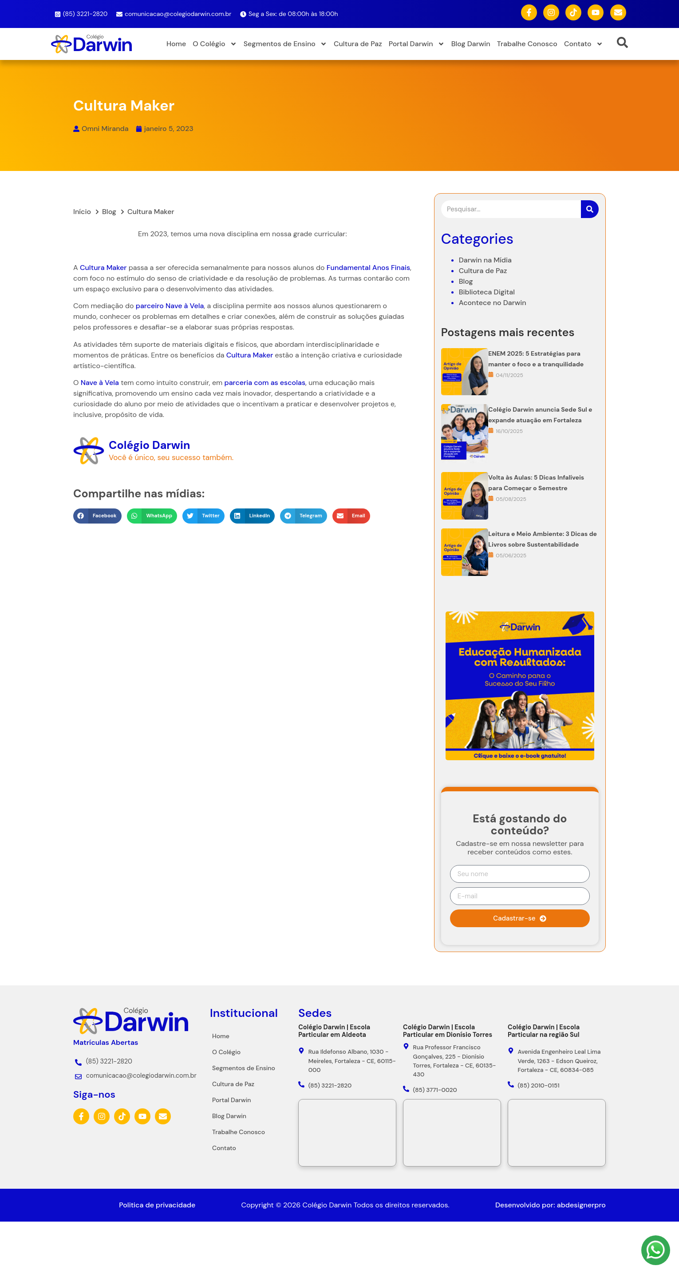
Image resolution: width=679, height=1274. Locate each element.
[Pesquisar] (590, 252)
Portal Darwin (417, 44)
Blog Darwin (470, 43)
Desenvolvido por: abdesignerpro (550, 1205)
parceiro (130, 305)
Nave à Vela (165, 305)
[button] (78, 516)
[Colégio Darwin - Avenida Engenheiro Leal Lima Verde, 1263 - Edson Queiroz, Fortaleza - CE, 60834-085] (556, 1132)
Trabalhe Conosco (527, 43)
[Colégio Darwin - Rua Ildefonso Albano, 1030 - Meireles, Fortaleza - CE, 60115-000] (347, 1132)
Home (176, 43)
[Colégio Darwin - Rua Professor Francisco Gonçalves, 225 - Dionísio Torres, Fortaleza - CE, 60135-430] (452, 1132)
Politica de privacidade (157, 1205)
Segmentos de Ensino (285, 44)
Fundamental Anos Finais (349, 267)
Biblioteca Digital (487, 334)
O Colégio (215, 44)
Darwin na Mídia (485, 302)
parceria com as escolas (245, 382)
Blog (466, 324)
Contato (583, 44)
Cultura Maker (83, 267)
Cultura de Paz (358, 43)
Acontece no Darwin (492, 345)
